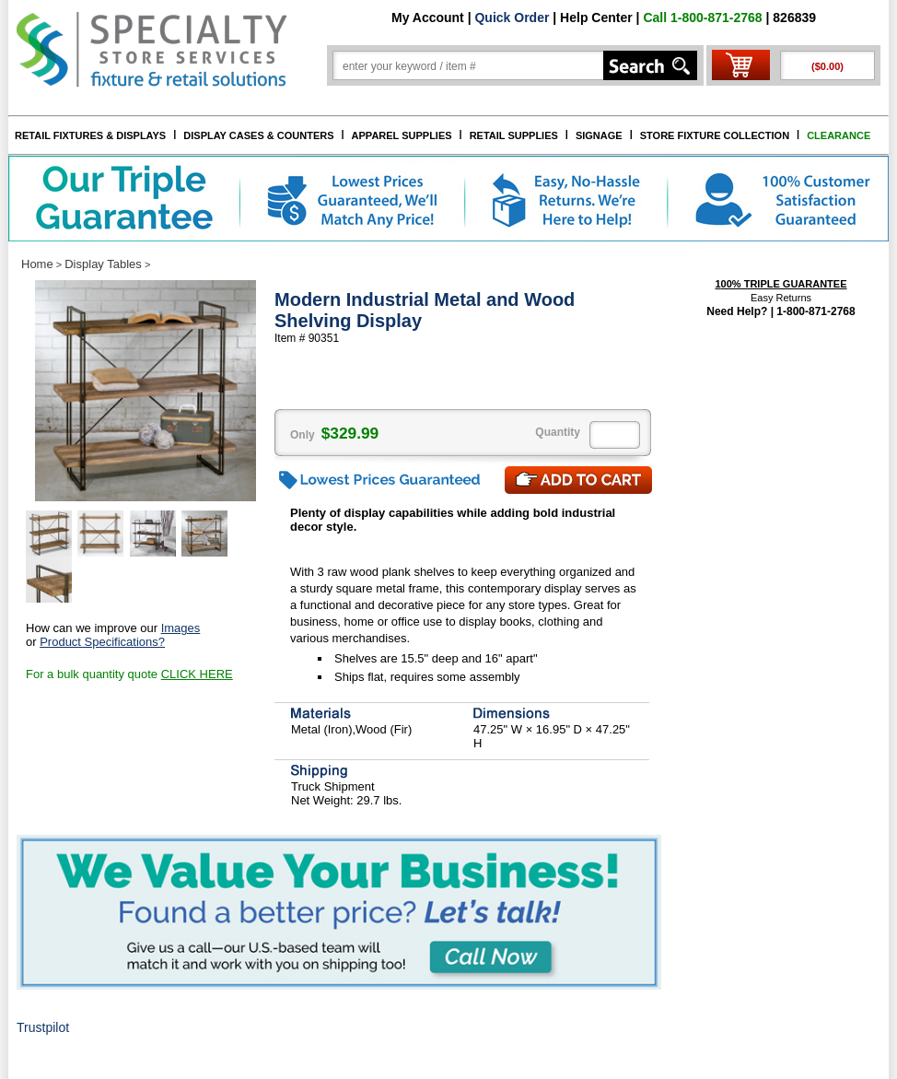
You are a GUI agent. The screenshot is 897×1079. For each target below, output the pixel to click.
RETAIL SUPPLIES (514, 135)
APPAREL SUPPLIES (402, 135)
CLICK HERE (197, 674)
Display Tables (103, 264)
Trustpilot (43, 1027)
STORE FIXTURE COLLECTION (714, 135)
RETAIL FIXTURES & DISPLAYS (90, 135)
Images (181, 628)
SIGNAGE (599, 135)
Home (37, 264)
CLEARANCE (838, 135)
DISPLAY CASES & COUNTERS (258, 135)
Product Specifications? (102, 642)
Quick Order (511, 17)
